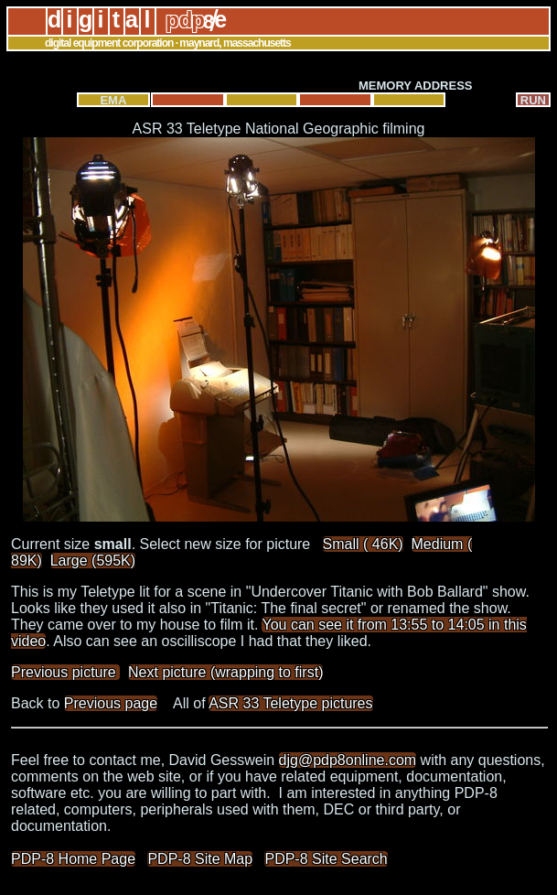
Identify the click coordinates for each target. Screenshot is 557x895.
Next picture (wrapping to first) (225, 672)
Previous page (110, 703)
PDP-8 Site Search (325, 859)
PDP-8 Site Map (199, 859)
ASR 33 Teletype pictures (290, 703)
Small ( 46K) (363, 544)
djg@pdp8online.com (348, 760)
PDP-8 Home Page (73, 859)
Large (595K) (92, 560)
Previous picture (65, 672)
